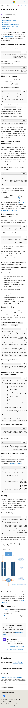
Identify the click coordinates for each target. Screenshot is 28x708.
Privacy (9, 701)
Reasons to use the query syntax (10, 26)
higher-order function (6, 36)
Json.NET (22, 202)
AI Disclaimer (4, 699)
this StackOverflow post (15, 463)
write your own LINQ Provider (9, 210)
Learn (2, 5)
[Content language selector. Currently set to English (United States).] (8, 692)
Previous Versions (13, 699)
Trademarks (4, 706)
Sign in (25, 2)
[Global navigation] (1, 2)
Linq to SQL (17, 198)
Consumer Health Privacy (7, 703)
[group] (14, 56)
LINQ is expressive (6, 22)
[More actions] (25, 5)
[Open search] (21, 2)
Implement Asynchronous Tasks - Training (11, 677)
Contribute (3, 701)
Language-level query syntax (9, 20)
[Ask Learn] (18, 5)
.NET (8, 5)
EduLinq (6, 616)
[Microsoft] (14, 2)
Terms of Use (19, 703)
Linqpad (6, 609)
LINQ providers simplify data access (10, 24)
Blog (20, 699)
